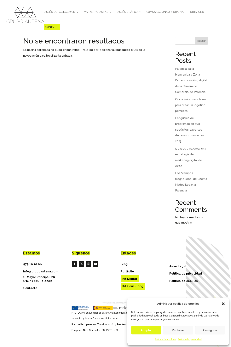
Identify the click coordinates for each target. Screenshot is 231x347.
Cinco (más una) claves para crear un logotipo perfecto (190, 105)
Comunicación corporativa (165, 12)
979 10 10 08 (32, 264)
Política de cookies (165, 339)
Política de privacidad (190, 339)
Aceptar (146, 330)
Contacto (52, 27)
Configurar (210, 330)
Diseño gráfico (127, 12)
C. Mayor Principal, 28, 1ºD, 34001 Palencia (39, 279)
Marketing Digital (96, 12)
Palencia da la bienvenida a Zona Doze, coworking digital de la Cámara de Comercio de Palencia (191, 80)
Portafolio (196, 12)
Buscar (201, 40)
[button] (223, 304)
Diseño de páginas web (59, 12)
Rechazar (178, 330)
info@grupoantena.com (40, 271)
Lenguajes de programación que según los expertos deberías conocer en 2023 (189, 129)
